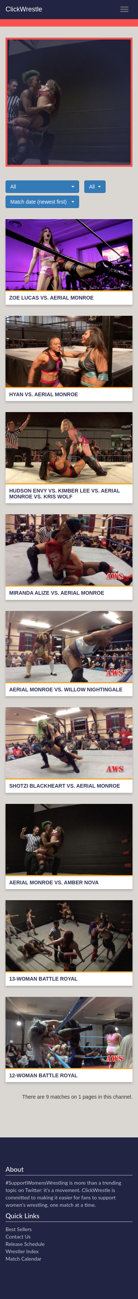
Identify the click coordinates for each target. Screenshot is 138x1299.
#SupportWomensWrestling (37, 1182)
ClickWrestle (24, 9)
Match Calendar (23, 1258)
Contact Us (18, 1236)
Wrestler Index (22, 1251)
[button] (42, 186)
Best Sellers (19, 1229)
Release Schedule (25, 1244)
